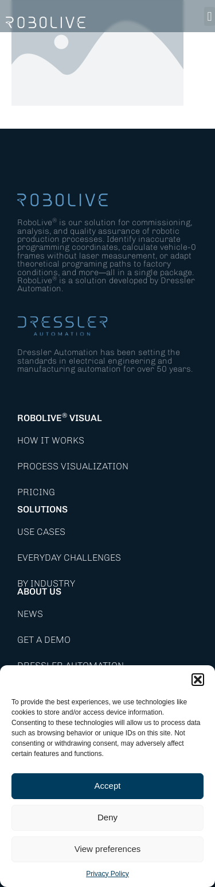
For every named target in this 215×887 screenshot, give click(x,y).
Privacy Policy (107, 874)
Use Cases (41, 531)
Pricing (36, 492)
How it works (50, 440)
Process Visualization (72, 466)
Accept (108, 785)
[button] (198, 679)
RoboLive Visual (59, 417)
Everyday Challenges (69, 557)
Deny (107, 817)
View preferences (108, 849)
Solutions (42, 509)
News (30, 613)
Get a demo (44, 639)
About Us (39, 591)
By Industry (46, 583)
